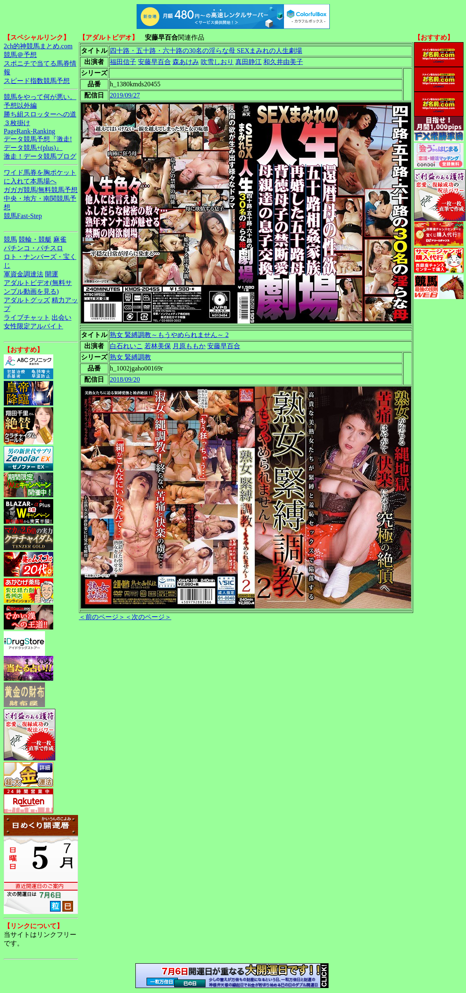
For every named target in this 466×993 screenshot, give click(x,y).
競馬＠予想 (20, 54)
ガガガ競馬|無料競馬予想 (41, 189)
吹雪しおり (217, 61)
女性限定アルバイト (33, 326)
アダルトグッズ (27, 300)
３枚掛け (17, 122)
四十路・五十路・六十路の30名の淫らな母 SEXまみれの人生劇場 (206, 50)
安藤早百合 (154, 61)
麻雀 (59, 239)
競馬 (10, 239)
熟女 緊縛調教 (130, 357)
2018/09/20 (125, 379)
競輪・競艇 (35, 239)
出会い (61, 317)
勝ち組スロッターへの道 (40, 114)
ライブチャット (27, 317)
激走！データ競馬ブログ (40, 156)
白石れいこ (126, 345)
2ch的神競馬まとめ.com (38, 46)
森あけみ (186, 61)
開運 (51, 274)
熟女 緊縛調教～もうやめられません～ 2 (169, 334)
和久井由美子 (283, 61)
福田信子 (123, 61)
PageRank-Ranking (29, 131)
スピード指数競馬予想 (37, 80)
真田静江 (248, 61)
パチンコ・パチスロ (33, 248)
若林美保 (157, 345)
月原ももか (189, 345)
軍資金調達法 (23, 274)
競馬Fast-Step (23, 215)
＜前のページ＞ (102, 616)
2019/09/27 (125, 95)
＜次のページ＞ (148, 616)
